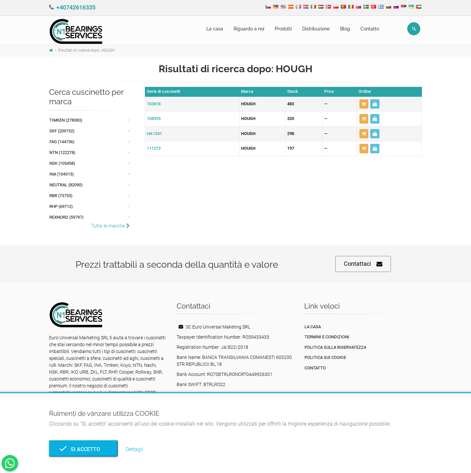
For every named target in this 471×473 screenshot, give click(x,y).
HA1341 (154, 133)
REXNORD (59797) (66, 217)
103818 (154, 103)
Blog (345, 28)
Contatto (369, 28)
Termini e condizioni (327, 336)
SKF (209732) (62, 130)
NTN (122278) (62, 152)
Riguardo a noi (249, 28)
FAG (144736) (62, 141)
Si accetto (83, 449)
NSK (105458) (62, 163)
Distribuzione (316, 28)
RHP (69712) (61, 206)
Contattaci (363, 264)
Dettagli (134, 449)
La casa (214, 28)
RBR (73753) (61, 195)
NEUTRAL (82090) (66, 184)
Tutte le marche (110, 226)
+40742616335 (76, 7)
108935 (154, 118)
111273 (154, 148)
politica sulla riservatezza (335, 347)
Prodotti (283, 28)
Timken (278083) (65, 120)
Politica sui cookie (325, 357)
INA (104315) (61, 174)
